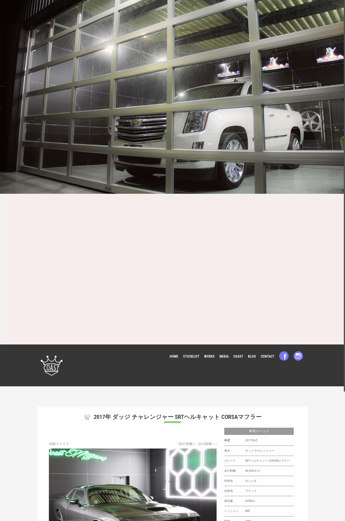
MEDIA (224, 356)
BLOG (252, 356)
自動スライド (59, 444)
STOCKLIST (191, 356)
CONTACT (267, 356)
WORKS (209, 356)
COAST (238, 356)
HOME (174, 356)
